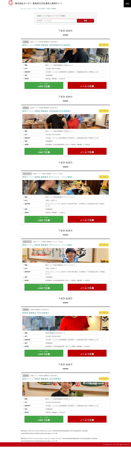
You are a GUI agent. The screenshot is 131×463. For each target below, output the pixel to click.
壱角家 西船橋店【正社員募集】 (36, 324)
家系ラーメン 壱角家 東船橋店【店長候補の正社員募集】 (46, 45)
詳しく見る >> (104, 45)
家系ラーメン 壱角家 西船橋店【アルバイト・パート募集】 (47, 253)
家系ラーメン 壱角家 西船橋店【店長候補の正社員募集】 (46, 114)
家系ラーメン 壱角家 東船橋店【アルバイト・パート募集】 (47, 182)
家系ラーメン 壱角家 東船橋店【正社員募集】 (42, 392)
